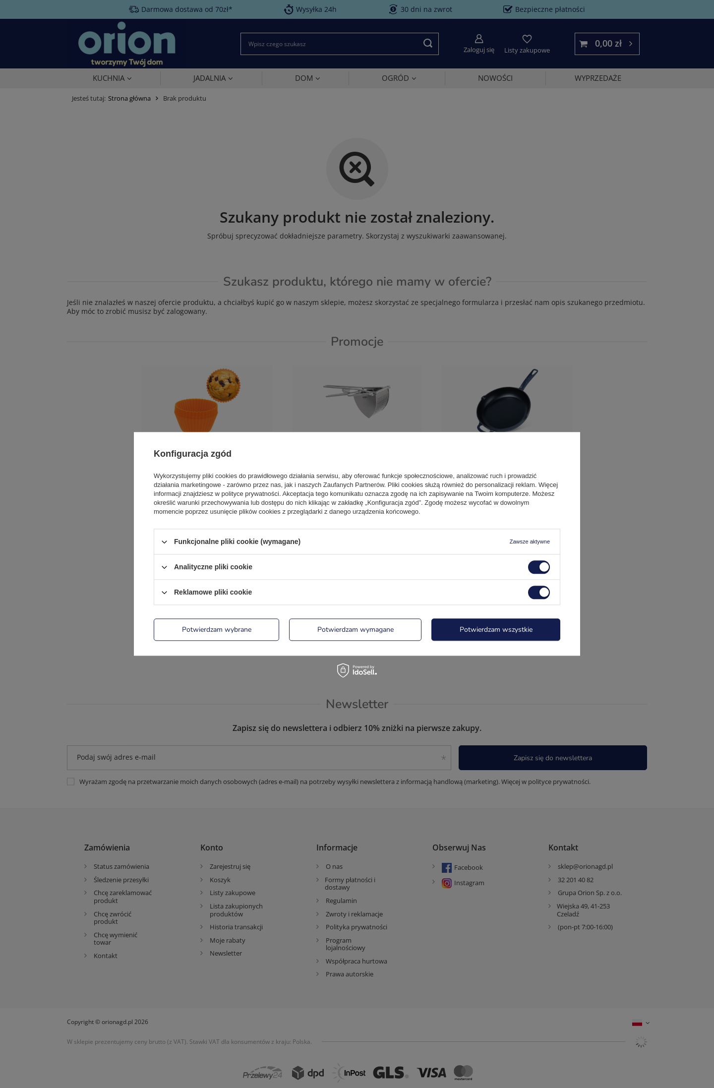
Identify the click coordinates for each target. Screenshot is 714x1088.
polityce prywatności (250, 493)
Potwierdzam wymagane (355, 629)
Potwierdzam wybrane (216, 629)
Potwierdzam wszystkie (496, 629)
